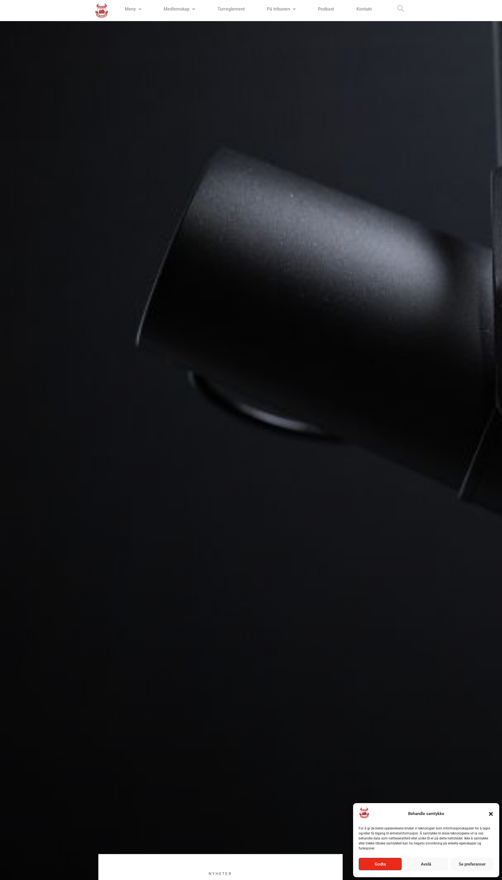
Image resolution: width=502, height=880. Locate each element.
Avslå (426, 864)
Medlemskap (179, 9)
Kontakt (364, 9)
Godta (380, 864)
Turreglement (231, 9)
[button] (491, 814)
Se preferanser (472, 864)
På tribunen (281, 9)
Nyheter (220, 873)
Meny (133, 9)
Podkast (326, 9)
